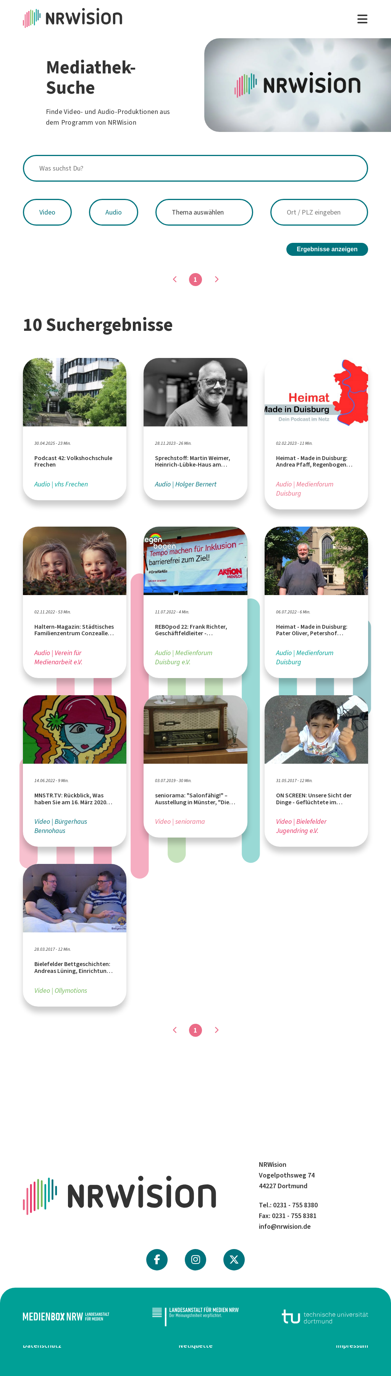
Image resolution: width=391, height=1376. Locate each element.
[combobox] (195, 168)
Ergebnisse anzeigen (327, 249)
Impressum (352, 1345)
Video (47, 212)
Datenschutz (42, 1345)
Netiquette (196, 1345)
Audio (113, 212)
